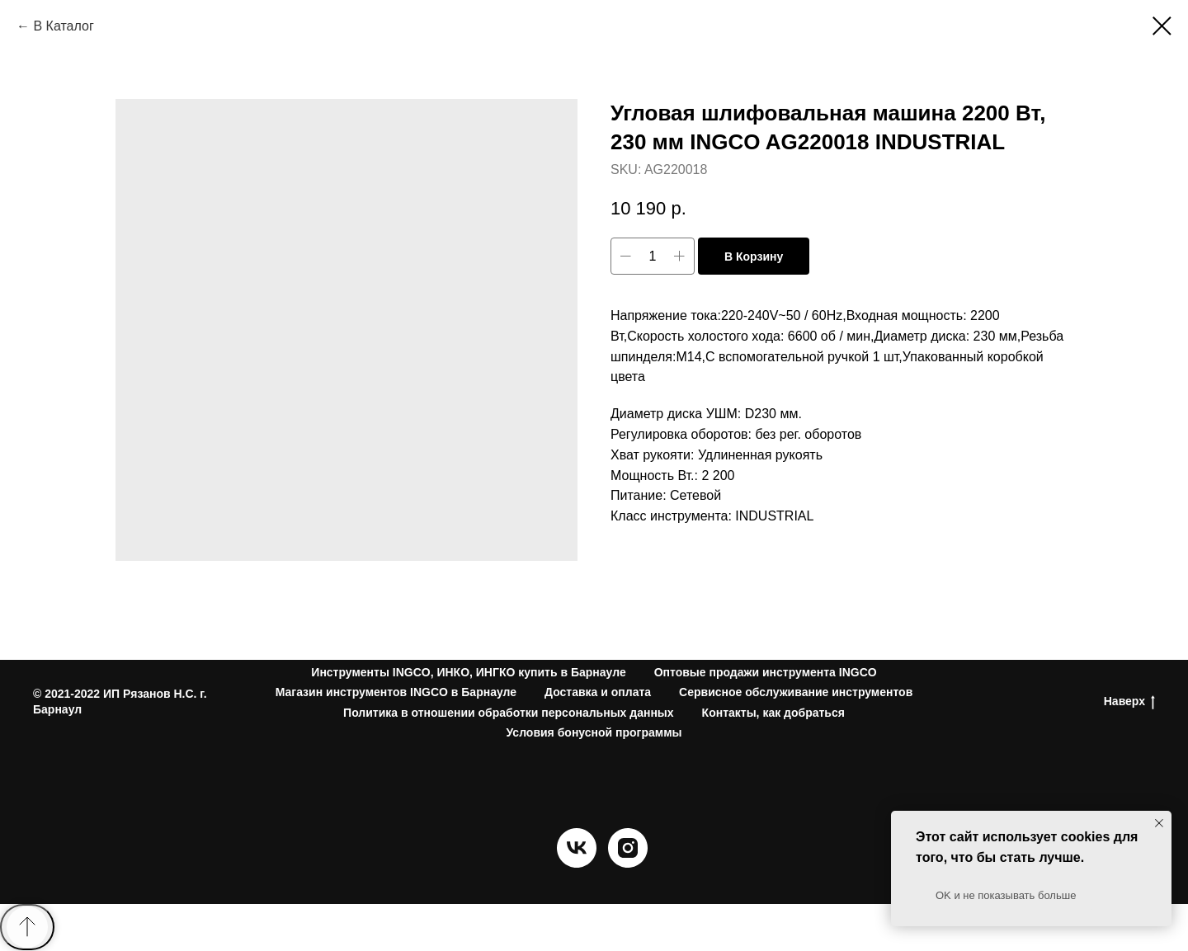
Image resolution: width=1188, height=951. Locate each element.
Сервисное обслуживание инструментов (795, 692)
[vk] (576, 863)
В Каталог (63, 26)
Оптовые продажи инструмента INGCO (765, 672)
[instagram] (628, 863)
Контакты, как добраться (773, 712)
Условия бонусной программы (594, 732)
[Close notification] (1159, 823)
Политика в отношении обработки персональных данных (508, 712)
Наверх (1129, 701)
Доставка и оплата (597, 692)
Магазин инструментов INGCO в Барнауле (396, 692)
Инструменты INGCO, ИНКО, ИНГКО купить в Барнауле (468, 672)
